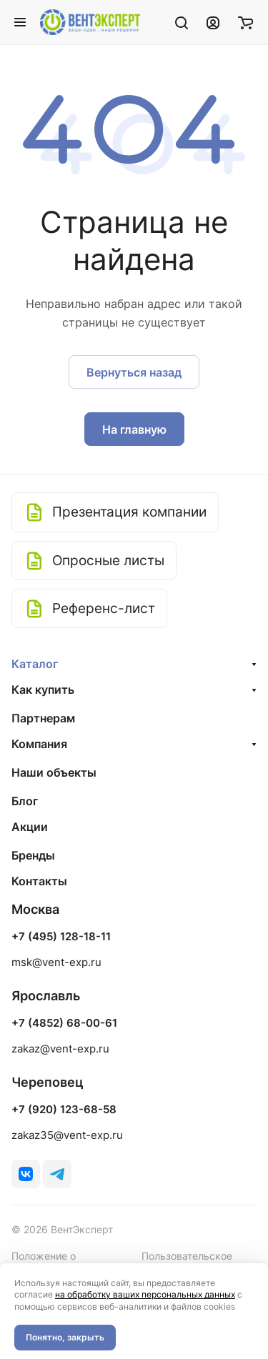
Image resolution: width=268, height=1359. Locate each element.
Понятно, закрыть (65, 1337)
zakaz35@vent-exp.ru (67, 1135)
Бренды (33, 855)
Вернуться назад (134, 372)
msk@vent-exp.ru (56, 962)
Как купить (42, 689)
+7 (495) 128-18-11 (61, 936)
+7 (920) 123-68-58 (63, 1109)
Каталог (34, 664)
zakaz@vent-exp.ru (60, 1048)
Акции (29, 827)
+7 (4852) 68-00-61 (64, 1023)
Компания (39, 744)
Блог (24, 801)
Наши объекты (53, 772)
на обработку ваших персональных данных (145, 1294)
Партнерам (43, 718)
